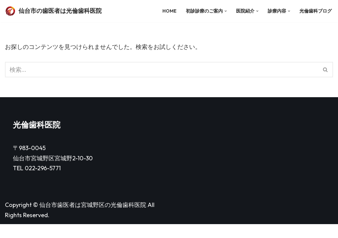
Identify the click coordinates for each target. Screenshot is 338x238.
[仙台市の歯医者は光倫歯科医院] (53, 11)
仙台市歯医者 (57, 218)
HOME (169, 11)
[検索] (161, 69)
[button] (225, 11)
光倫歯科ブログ (315, 11)
